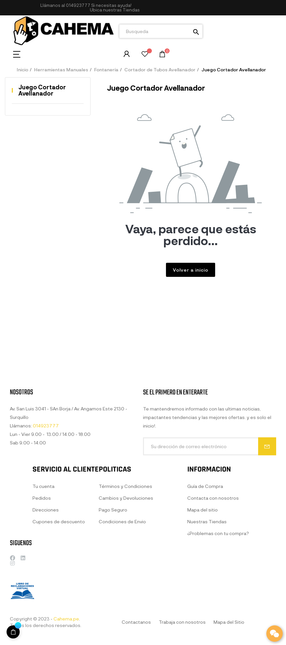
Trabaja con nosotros (182, 622)
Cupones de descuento (58, 571)
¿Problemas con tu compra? (218, 596)
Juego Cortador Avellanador (42, 90)
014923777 (78, 5)
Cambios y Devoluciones (126, 554)
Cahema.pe (66, 618)
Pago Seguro (113, 566)
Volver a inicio (190, 270)
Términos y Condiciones (125, 543)
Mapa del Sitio (229, 622)
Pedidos (41, 547)
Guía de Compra (205, 549)
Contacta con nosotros (213, 561)
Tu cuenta (43, 536)
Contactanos (136, 622)
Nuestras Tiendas (207, 584)
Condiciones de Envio (122, 578)
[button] (115, 10)
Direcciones (45, 559)
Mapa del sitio (202, 572)
